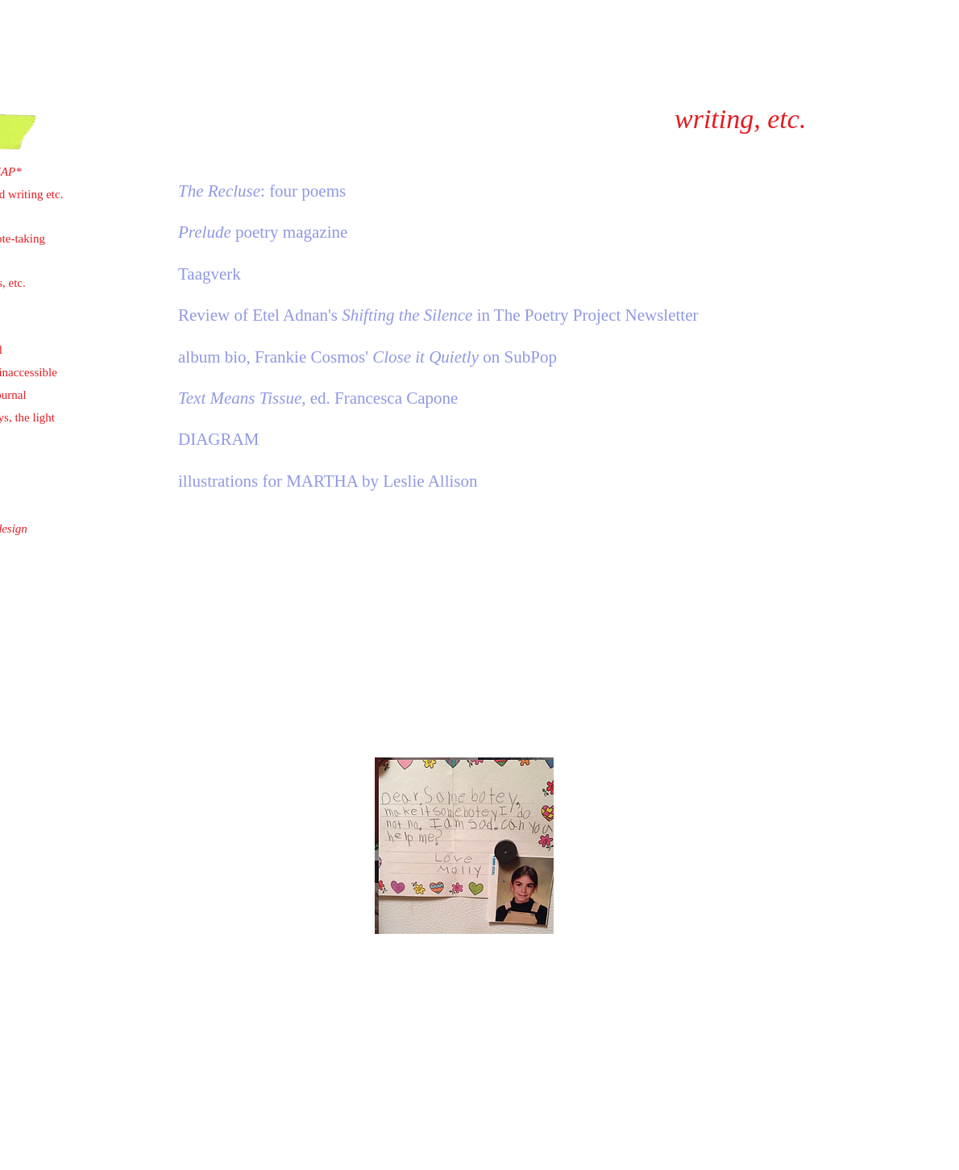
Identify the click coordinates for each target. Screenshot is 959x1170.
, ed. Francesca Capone (318, 398)
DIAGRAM (218, 439)
